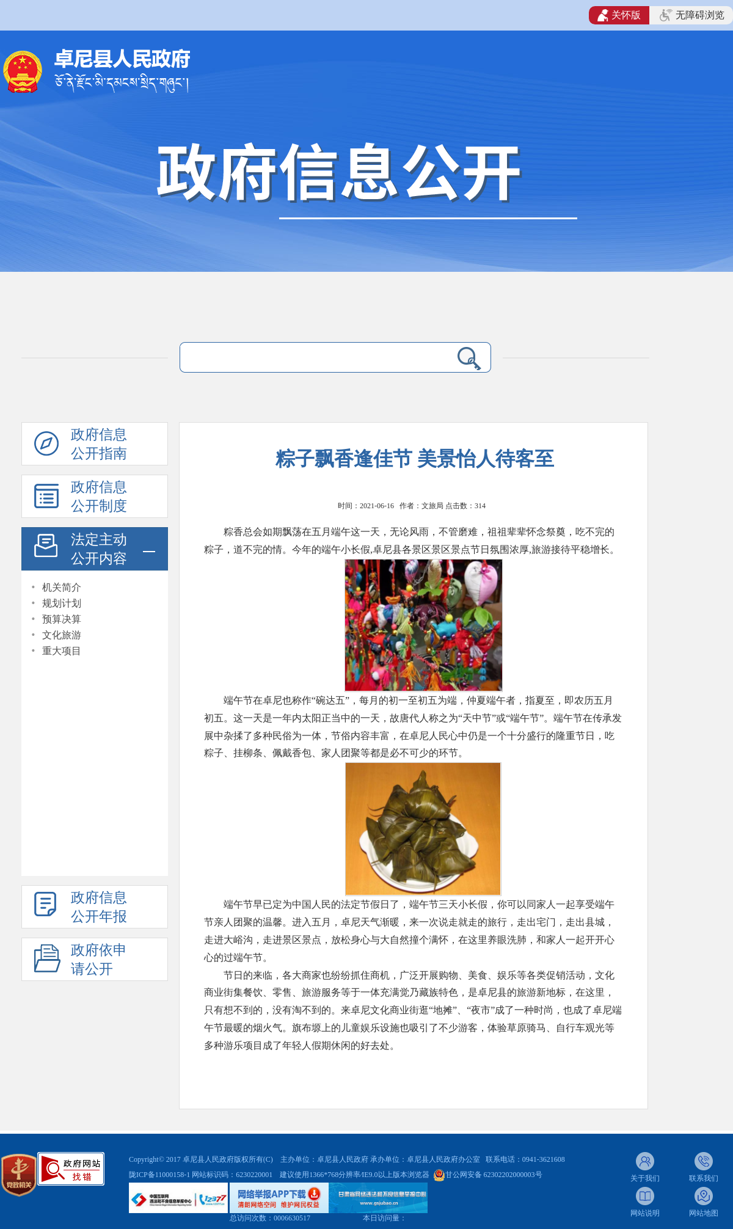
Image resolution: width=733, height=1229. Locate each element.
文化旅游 (61, 635)
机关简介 (61, 587)
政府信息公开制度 (99, 497)
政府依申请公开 (99, 960)
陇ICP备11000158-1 (160, 1174)
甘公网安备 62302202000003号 (493, 1174)
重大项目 (61, 651)
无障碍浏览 (692, 15)
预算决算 (61, 619)
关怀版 (619, 15)
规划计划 (61, 603)
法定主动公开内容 (99, 549)
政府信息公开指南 (99, 444)
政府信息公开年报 (99, 907)
